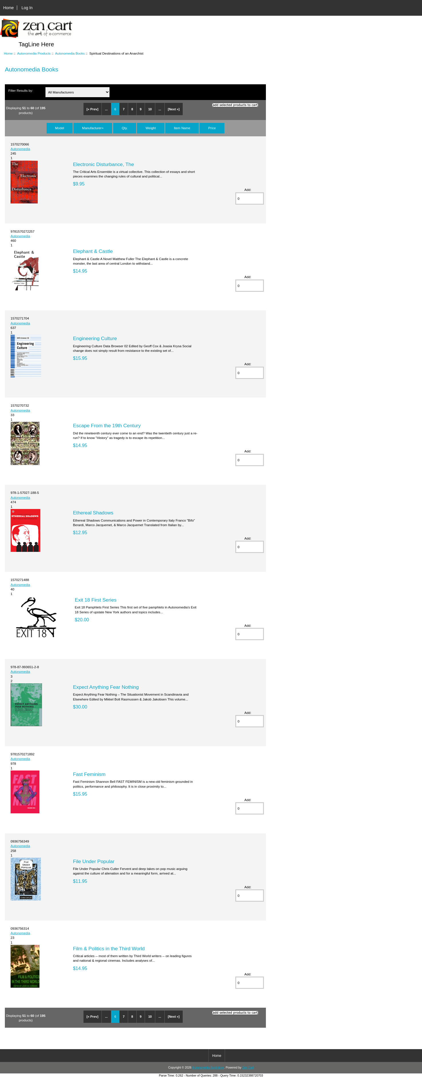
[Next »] (174, 109)
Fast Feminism (89, 774)
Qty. (125, 128)
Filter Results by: (20, 90)
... (106, 109)
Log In (27, 7)
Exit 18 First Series (96, 600)
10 (150, 109)
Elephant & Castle (93, 251)
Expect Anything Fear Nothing (106, 687)
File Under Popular (93, 861)
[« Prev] (92, 109)
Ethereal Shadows (93, 513)
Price (212, 128)
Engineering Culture (95, 338)
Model (59, 128)
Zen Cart (248, 1067)
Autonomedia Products (34, 53)
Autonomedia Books (70, 53)
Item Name (182, 128)
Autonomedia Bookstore (208, 1067)
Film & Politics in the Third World (109, 948)
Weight (151, 128)
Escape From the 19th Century (107, 425)
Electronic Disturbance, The (103, 164)
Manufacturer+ (92, 128)
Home (8, 7)
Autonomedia (20, 149)
